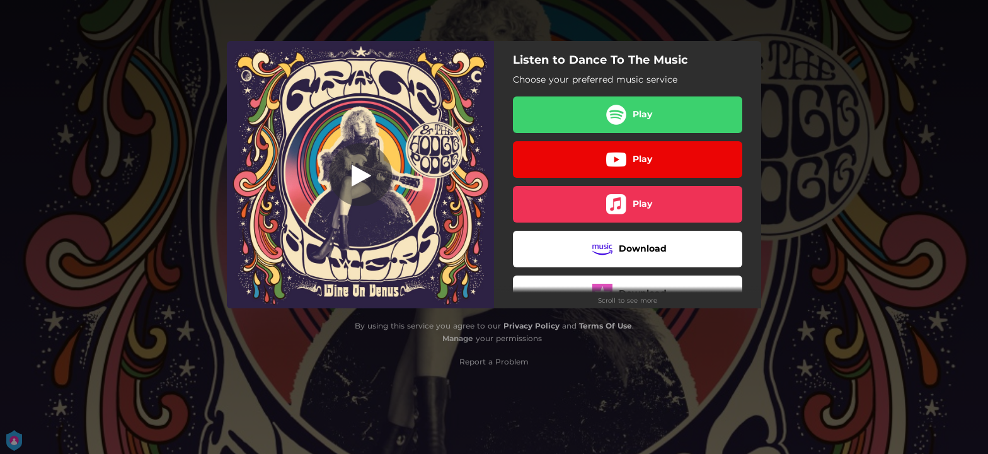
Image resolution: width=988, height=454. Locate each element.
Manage (457, 338)
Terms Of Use (605, 325)
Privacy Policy (531, 325)
